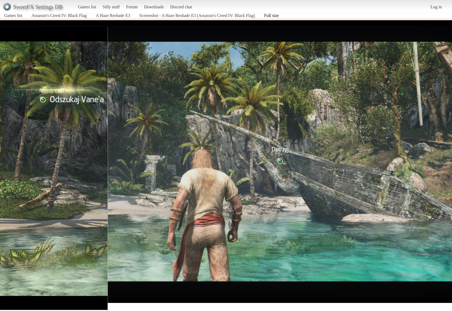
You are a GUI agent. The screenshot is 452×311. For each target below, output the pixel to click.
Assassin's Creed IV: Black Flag (59, 15)
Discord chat (181, 7)
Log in (436, 7)
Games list (87, 7)
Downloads (154, 7)
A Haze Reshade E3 (113, 15)
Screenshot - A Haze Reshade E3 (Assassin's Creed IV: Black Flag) (197, 15)
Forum (132, 7)
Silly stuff (111, 7)
